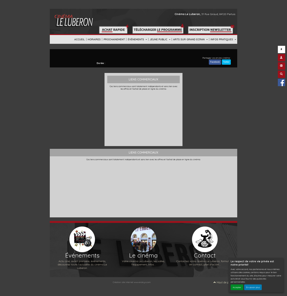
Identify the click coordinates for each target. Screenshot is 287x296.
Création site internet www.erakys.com (132, 282)
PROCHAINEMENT (114, 39)
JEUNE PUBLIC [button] (159, 39)
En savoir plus (253, 287)
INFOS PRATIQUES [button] (222, 39)
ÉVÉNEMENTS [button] (136, 39)
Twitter (226, 62)
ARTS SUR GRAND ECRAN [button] (189, 39)
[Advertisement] (143, 117)
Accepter (237, 287)
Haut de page (223, 282)
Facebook (215, 62)
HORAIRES (94, 39)
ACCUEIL (79, 39)
